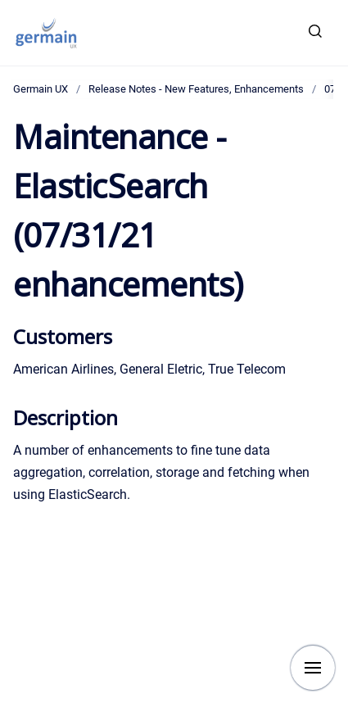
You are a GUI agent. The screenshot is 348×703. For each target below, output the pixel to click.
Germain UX (40, 89)
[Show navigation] (313, 668)
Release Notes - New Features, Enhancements (196, 89)
